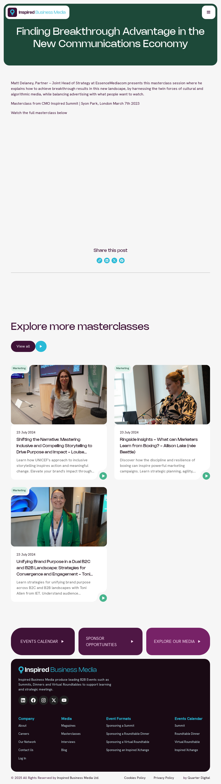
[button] (208, 12)
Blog (64, 750)
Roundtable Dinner (187, 734)
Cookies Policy (135, 778)
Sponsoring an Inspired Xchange (127, 750)
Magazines (68, 726)
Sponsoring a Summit (120, 726)
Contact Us (25, 750)
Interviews (68, 742)
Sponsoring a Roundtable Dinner (127, 734)
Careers (23, 734)
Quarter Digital (199, 778)
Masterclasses (71, 734)
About (22, 726)
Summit (180, 726)
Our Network (27, 742)
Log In (22, 758)
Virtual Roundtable (187, 742)
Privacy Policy (164, 778)
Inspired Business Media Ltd (77, 778)
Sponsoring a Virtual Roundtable (127, 742)
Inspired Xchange (186, 750)
